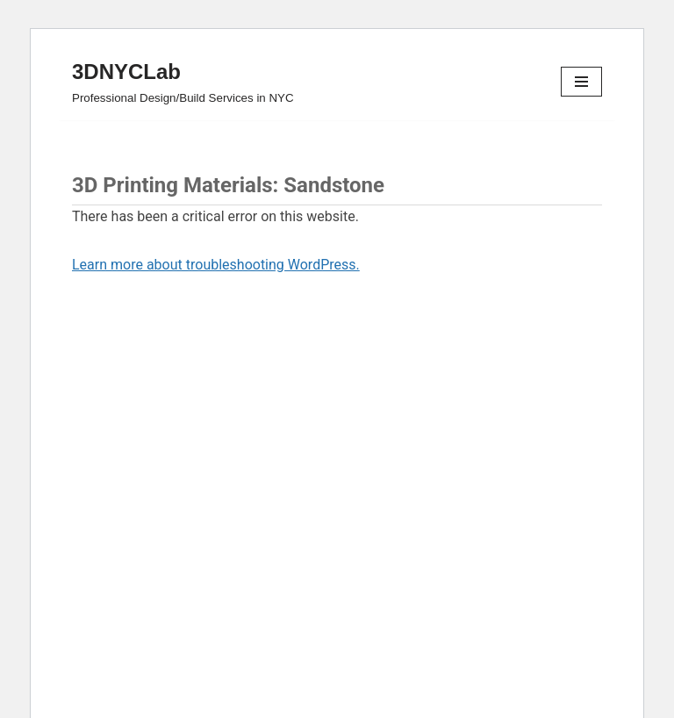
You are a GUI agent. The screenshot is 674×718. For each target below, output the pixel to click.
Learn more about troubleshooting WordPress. (216, 264)
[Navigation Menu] (581, 82)
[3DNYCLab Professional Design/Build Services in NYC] (183, 81)
